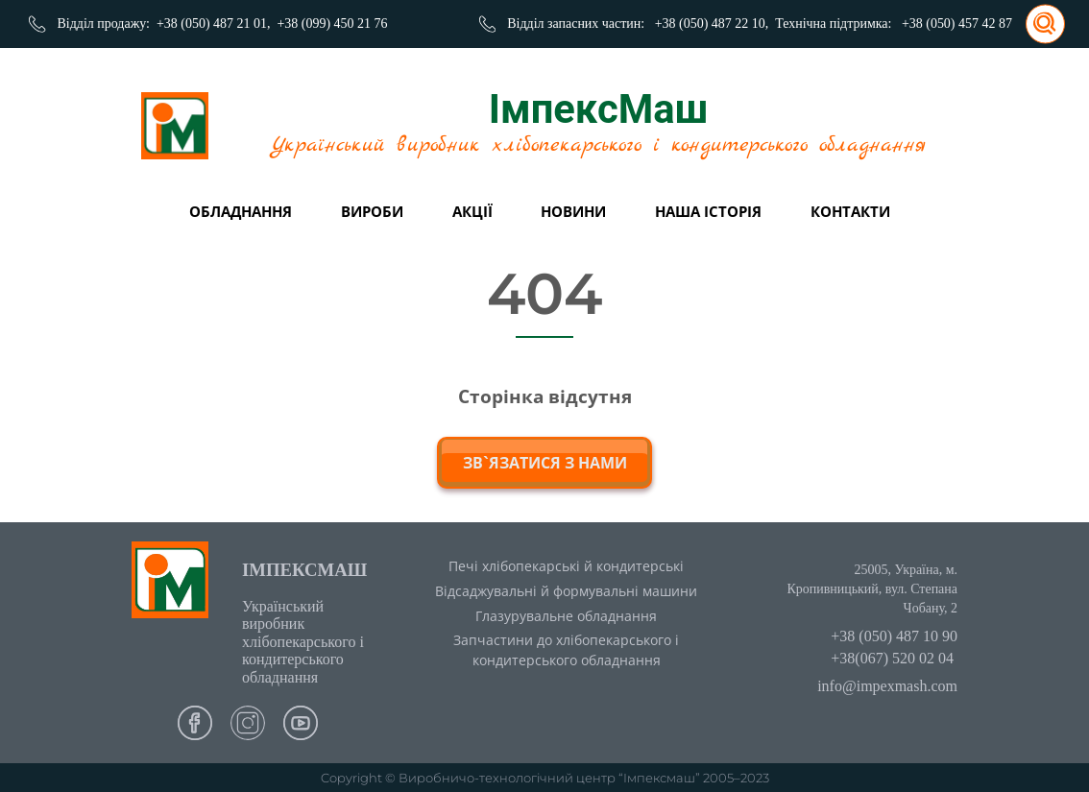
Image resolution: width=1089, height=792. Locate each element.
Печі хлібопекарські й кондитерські (566, 566)
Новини (573, 211)
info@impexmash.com (887, 686)
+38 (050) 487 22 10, (711, 23)
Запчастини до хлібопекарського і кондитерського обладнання (566, 650)
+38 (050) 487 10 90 (894, 636)
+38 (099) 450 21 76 (332, 23)
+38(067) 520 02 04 (892, 658)
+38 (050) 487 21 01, (213, 23)
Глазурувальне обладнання (566, 616)
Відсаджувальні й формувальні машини (566, 591)
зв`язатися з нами (545, 462)
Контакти (850, 211)
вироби (372, 211)
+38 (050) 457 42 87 (957, 23)
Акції (472, 211)
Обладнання (240, 211)
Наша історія (708, 211)
